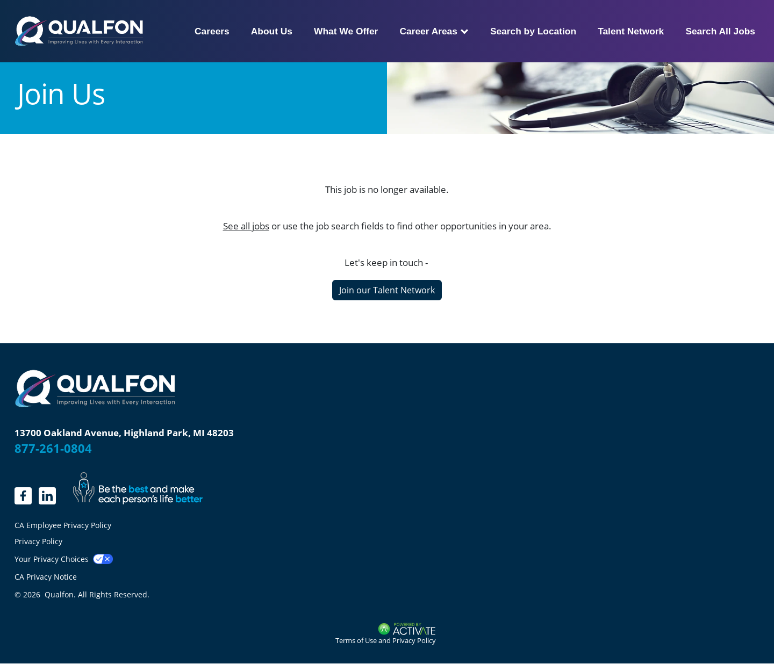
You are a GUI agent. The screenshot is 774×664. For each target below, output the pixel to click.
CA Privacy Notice (46, 577)
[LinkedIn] (47, 495)
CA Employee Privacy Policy (63, 525)
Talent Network (631, 31)
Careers (212, 31)
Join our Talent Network (387, 290)
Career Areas (433, 31)
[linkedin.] (23, 495)
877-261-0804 (53, 448)
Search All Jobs (720, 31)
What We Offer (346, 31)
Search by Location (533, 31)
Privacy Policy (38, 541)
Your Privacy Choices (52, 559)
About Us (271, 31)
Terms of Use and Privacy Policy (385, 640)
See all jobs (246, 225)
